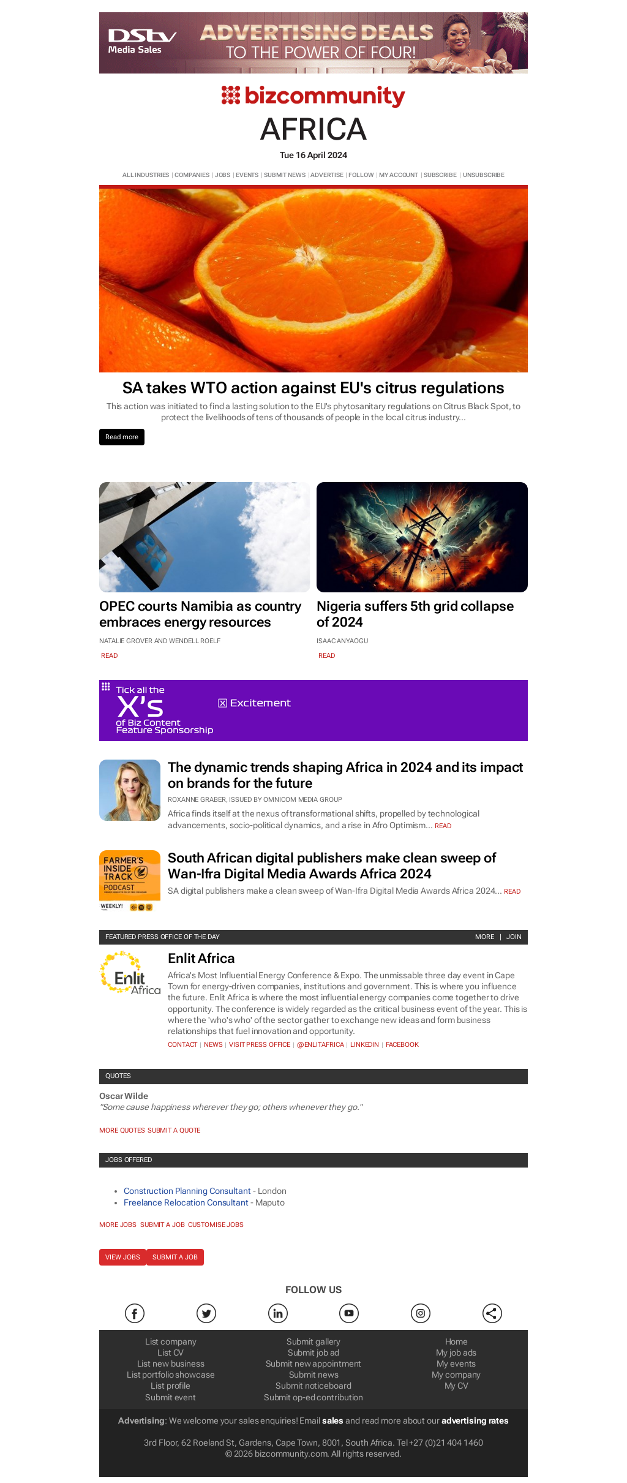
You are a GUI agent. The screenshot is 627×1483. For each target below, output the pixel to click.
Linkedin (364, 1045)
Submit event (170, 1397)
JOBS (223, 175)
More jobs (118, 1225)
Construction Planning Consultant (187, 1191)
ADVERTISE (326, 175)
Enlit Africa (201, 958)
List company (171, 1341)
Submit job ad (314, 1352)
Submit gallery (314, 1341)
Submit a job (162, 1225)
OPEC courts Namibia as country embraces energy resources (200, 614)
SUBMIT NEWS (285, 175)
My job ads (456, 1352)
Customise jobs (216, 1225)
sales (333, 1420)
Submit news (314, 1374)
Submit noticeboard (313, 1386)
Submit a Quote (174, 1130)
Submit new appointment (314, 1363)
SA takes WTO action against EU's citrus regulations (313, 388)
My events (456, 1363)
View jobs (122, 1257)
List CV (170, 1352)
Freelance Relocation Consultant (186, 1202)
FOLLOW (361, 175)
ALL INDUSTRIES (146, 175)
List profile (170, 1386)
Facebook (402, 1045)
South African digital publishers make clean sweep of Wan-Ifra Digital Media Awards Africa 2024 (332, 865)
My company (456, 1374)
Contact (182, 1045)
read (109, 656)
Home (456, 1341)
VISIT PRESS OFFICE (259, 1045)
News (213, 1045)
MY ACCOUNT (398, 175)
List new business (171, 1363)
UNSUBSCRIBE (484, 175)
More (484, 937)
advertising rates (475, 1420)
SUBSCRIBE (440, 175)
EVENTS (247, 175)
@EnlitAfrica (320, 1045)
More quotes (122, 1130)
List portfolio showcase (171, 1374)
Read (443, 826)
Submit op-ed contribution (314, 1397)
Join (514, 937)
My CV (457, 1386)
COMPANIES (192, 175)
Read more (121, 437)
